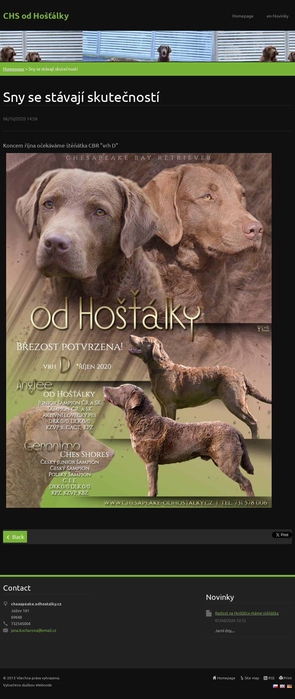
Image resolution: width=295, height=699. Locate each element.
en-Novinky (278, 15)
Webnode (44, 684)
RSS (271, 677)
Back (18, 536)
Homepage (243, 15)
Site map (252, 677)
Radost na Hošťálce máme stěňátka (247, 613)
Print (288, 677)
